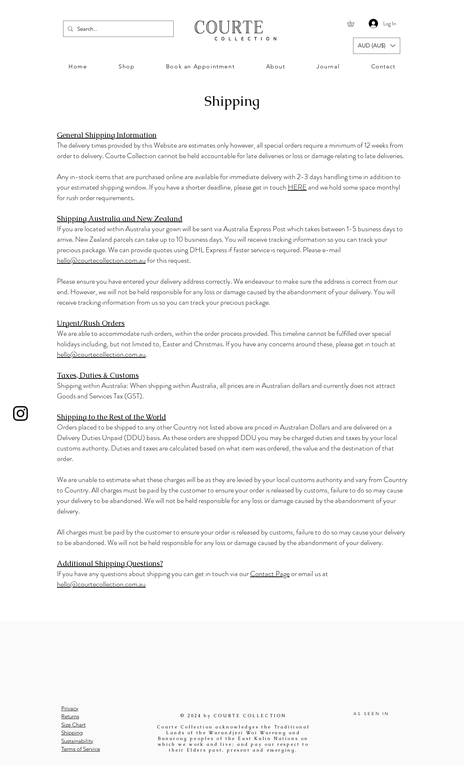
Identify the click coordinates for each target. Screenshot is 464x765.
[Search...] (117, 29)
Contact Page (270, 574)
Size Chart (73, 724)
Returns (70, 716)
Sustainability (77, 740)
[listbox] (376, 46)
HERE (297, 187)
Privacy (69, 708)
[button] (353, 23)
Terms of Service (80, 748)
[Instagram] (20, 413)
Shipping (72, 732)
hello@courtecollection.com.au (101, 260)
